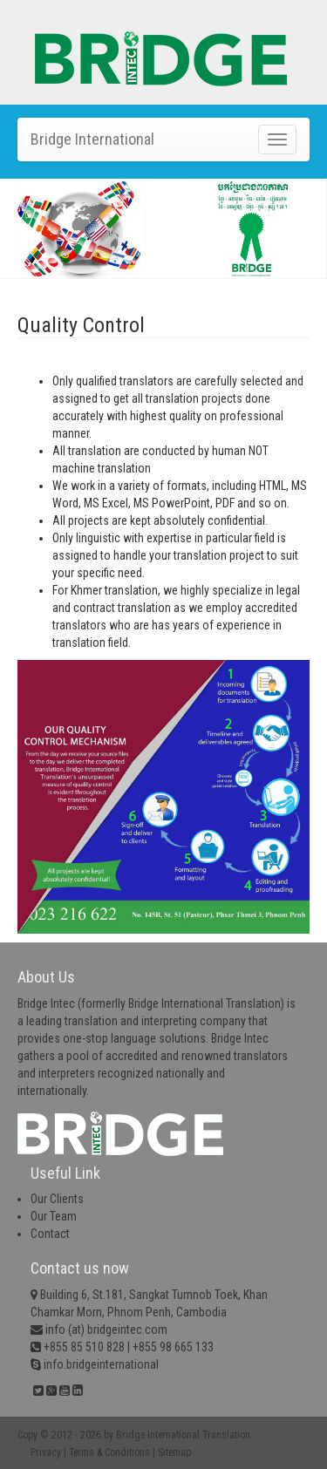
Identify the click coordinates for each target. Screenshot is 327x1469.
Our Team (54, 1216)
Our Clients (57, 1199)
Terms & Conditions (109, 1452)
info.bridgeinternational (100, 1364)
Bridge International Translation (183, 1435)
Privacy (46, 1452)
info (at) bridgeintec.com (106, 1329)
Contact (50, 1234)
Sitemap (174, 1452)
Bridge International (92, 139)
